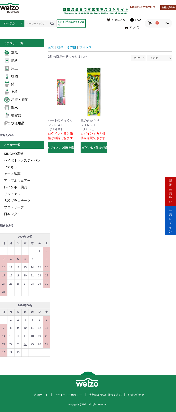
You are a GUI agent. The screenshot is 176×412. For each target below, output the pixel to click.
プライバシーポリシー (68, 394)
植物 (11, 76)
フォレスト (87, 47)
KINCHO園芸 (13, 154)
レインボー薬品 (15, 187)
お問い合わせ (136, 394)
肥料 (11, 61)
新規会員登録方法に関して (142, 7)
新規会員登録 (170, 189)
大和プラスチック (17, 201)
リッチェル (12, 194)
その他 (71, 47)
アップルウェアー (17, 180)
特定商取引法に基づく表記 (105, 394)
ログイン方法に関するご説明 (71, 23)
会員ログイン (170, 222)
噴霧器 (12, 115)
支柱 (11, 92)
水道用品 (14, 123)
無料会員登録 (168, 7)
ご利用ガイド (40, 394)
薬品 (11, 53)
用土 (11, 68)
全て (51, 47)
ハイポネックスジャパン (22, 160)
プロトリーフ (14, 207)
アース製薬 (12, 174)
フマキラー (12, 167)
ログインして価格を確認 (61, 147)
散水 (11, 108)
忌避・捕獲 (16, 100)
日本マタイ (12, 214)
